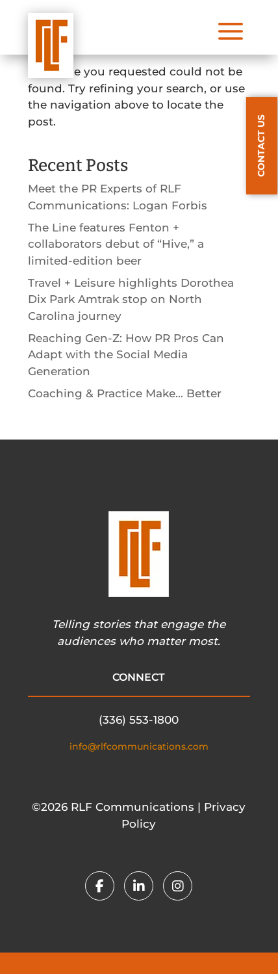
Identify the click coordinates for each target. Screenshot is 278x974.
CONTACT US (261, 145)
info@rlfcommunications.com (139, 746)
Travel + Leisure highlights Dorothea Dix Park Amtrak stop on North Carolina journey (131, 299)
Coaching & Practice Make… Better (124, 393)
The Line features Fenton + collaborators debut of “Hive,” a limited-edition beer (116, 244)
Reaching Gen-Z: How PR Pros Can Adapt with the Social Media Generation (126, 355)
